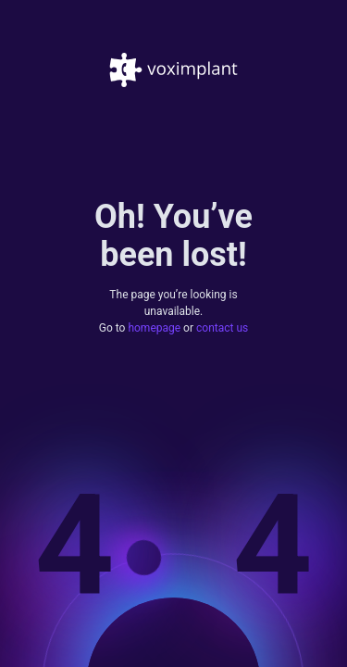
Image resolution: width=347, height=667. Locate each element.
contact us (222, 327)
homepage (154, 327)
